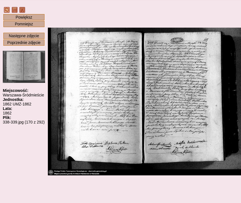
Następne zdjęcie (24, 36)
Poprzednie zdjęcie (24, 42)
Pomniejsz (24, 24)
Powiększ (23, 17)
